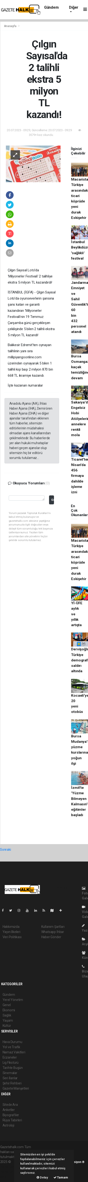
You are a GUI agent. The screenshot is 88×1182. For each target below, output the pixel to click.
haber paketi (9, 1167)
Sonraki (5, 849)
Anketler (9, 1110)
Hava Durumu (12, 1042)
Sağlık (7, 1015)
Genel (7, 1005)
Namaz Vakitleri (14, 1052)
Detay (42, 1177)
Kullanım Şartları (53, 927)
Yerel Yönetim (13, 1000)
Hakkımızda (11, 927)
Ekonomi (9, 1010)
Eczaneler (10, 1057)
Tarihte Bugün (13, 1068)
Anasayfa (10, 26)
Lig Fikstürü (11, 1062)
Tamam (61, 1177)
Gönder (52, 500)
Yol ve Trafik (11, 1047)
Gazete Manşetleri (16, 1088)
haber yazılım (10, 1172)
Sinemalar (10, 1073)
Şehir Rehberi (12, 1083)
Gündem (51, 7)
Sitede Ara (10, 1105)
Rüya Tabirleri (12, 1120)
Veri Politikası (12, 937)
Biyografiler (11, 1115)
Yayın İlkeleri (11, 932)
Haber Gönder (51, 937)
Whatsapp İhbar (52, 932)
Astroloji (8, 1125)
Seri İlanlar (10, 1078)
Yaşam (8, 1020)
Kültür (7, 1026)
